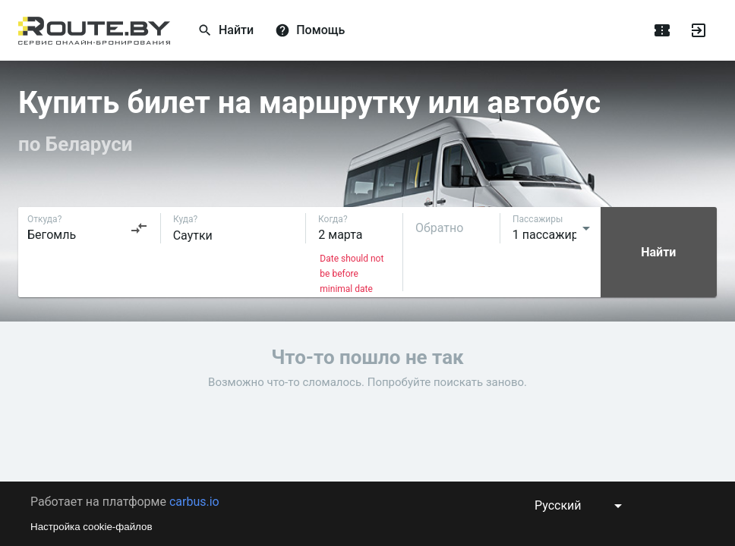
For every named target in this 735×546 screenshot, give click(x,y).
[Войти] (698, 30)
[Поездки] (662, 30)
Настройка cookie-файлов (91, 526)
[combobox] (87, 228)
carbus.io (194, 501)
